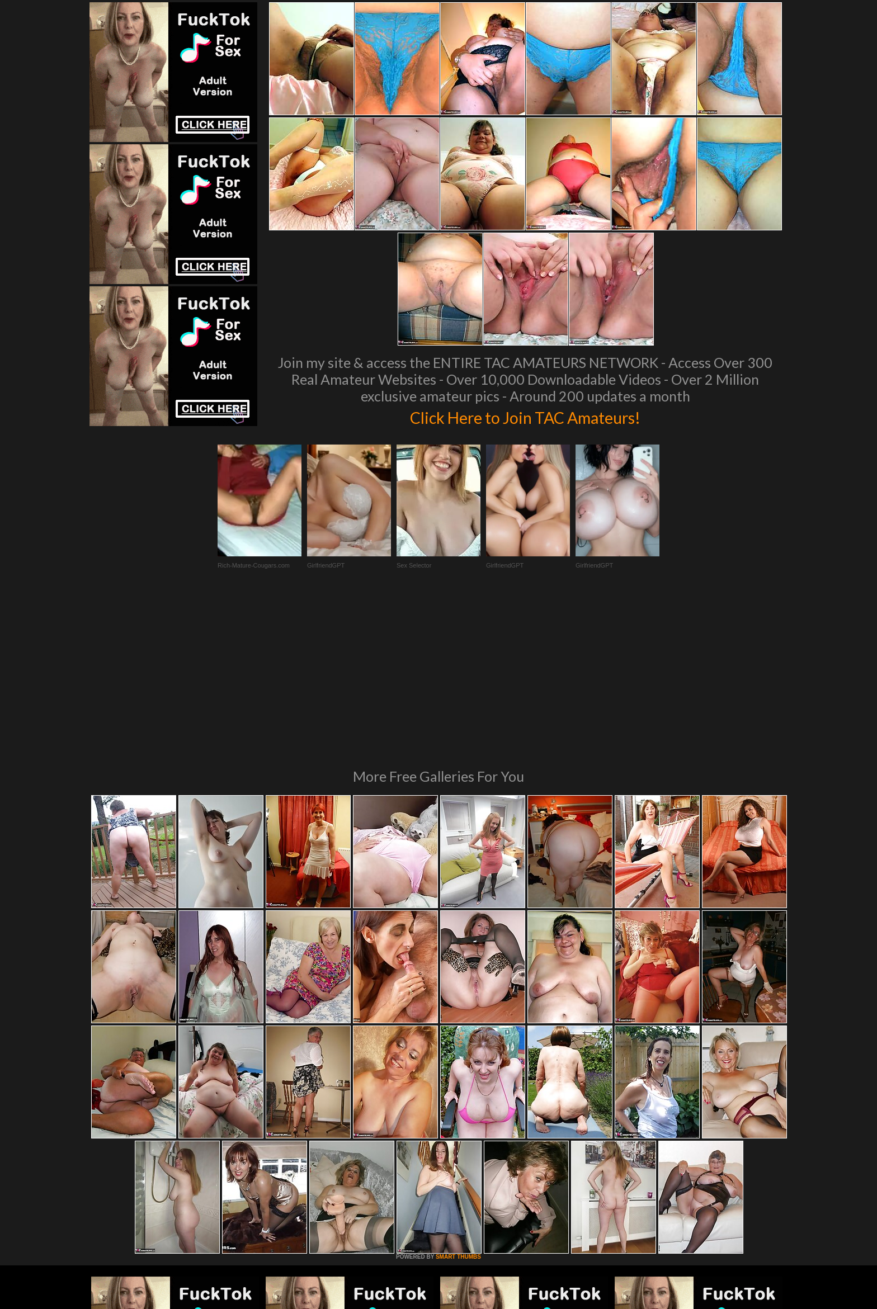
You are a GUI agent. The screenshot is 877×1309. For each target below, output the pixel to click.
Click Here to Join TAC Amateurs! (525, 416)
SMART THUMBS (458, 1104)
